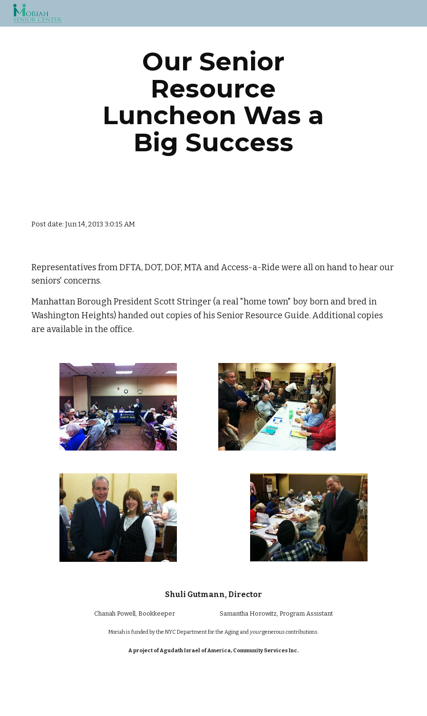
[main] (213, 102)
